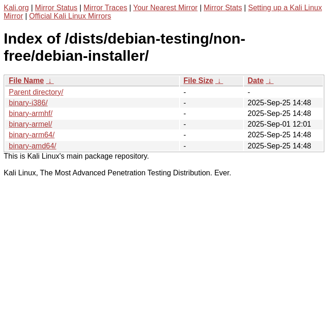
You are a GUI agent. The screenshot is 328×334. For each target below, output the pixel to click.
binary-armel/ (30, 124)
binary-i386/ (28, 103)
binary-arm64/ (32, 135)
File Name (26, 80)
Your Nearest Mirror (165, 8)
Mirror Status (56, 8)
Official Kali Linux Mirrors (70, 16)
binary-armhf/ (30, 113)
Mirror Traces (105, 8)
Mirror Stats (223, 8)
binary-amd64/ (32, 146)
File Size (198, 80)
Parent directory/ (36, 92)
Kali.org (16, 8)
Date (256, 80)
